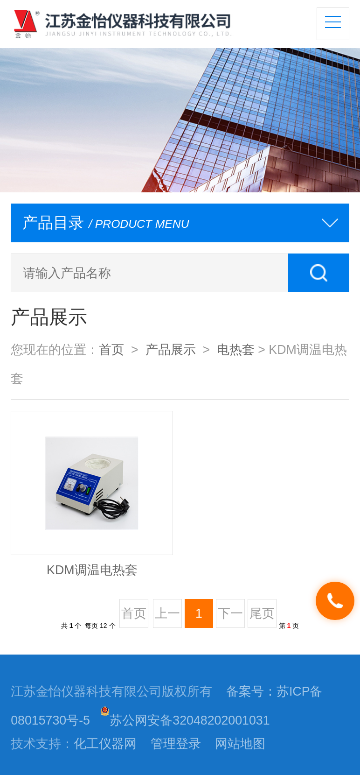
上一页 (167, 617)
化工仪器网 (105, 744)
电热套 (236, 350)
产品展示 (170, 350)
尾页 (262, 613)
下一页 (230, 617)
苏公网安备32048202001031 (185, 720)
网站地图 (240, 744)
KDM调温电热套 (92, 570)
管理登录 (176, 744)
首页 (111, 350)
